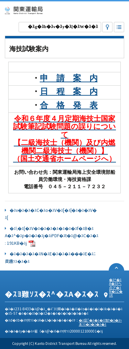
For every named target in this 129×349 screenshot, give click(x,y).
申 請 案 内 (69, 78)
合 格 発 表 (69, 105)
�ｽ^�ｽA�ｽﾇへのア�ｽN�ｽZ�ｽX (115, 287)
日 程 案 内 (69, 91)
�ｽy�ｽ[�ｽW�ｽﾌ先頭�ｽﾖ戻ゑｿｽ (116, 266)
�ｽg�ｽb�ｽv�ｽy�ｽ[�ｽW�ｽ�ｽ (63, 26)
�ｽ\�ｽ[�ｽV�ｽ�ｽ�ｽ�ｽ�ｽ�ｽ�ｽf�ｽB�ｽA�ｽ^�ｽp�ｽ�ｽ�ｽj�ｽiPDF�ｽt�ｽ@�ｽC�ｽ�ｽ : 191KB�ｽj (51, 235)
